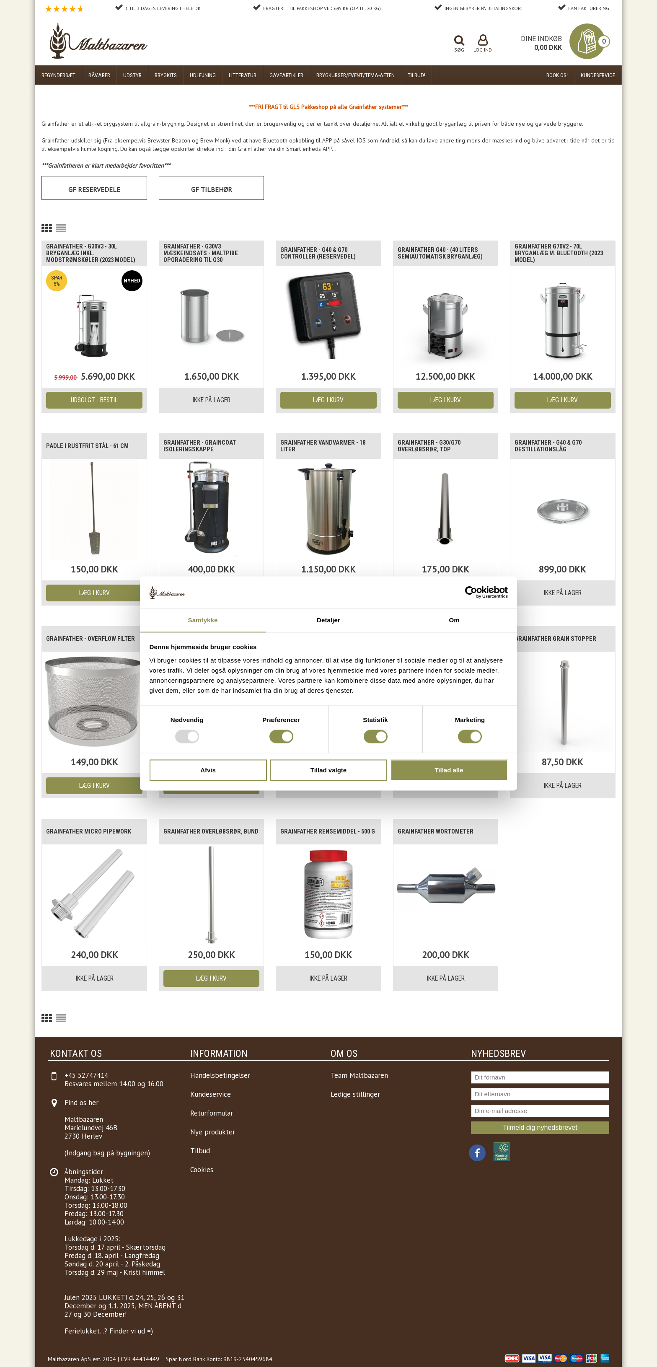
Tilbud (200, 1150)
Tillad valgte (328, 770)
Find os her (81, 1102)
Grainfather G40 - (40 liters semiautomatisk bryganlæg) (444, 253)
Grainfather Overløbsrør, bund (207, 832)
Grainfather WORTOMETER (439, 832)
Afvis (208, 770)
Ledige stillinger (355, 1094)
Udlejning (203, 75)
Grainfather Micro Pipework (91, 832)
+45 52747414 (86, 1075)
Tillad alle (449, 770)
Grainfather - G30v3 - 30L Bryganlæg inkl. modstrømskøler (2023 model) (86, 253)
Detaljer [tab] (328, 620)
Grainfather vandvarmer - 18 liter (326, 446)
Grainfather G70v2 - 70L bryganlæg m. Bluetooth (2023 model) (555, 253)
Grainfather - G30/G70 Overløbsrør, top (433, 446)
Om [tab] (454, 620)
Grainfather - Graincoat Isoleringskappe (203, 446)
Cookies (201, 1169)
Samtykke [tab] (203, 620)
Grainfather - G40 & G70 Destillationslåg (552, 446)
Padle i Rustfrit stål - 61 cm (91, 446)
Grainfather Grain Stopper (558, 639)
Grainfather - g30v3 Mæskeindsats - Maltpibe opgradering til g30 (204, 253)
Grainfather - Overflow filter (85, 639)
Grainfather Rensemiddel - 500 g (323, 832)
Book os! (557, 75)
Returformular (211, 1113)
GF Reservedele (94, 189)
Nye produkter (212, 1132)
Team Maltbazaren (359, 1075)
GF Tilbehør (211, 189)
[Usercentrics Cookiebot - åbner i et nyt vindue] (471, 592)
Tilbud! (416, 75)
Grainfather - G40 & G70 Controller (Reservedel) (321, 253)
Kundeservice (598, 75)
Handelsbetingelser (220, 1075)
